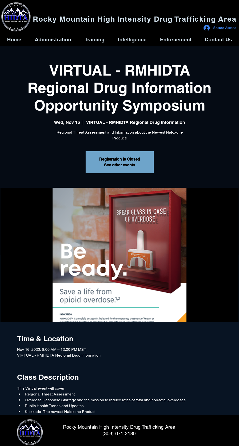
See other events (119, 165)
